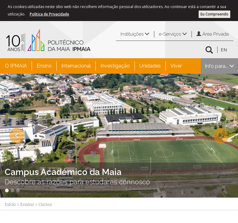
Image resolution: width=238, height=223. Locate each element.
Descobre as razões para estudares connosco (77, 182)
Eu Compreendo (214, 14)
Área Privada (212, 34)
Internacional (76, 66)
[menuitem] (16, 66)
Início (10, 204)
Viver (176, 66)
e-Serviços (173, 34)
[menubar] (93, 66)
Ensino (44, 66)
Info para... (219, 66)
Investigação (115, 66)
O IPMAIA (16, 66)
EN (224, 49)
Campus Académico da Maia (63, 172)
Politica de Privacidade (49, 14)
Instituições (135, 34)
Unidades (150, 66)
